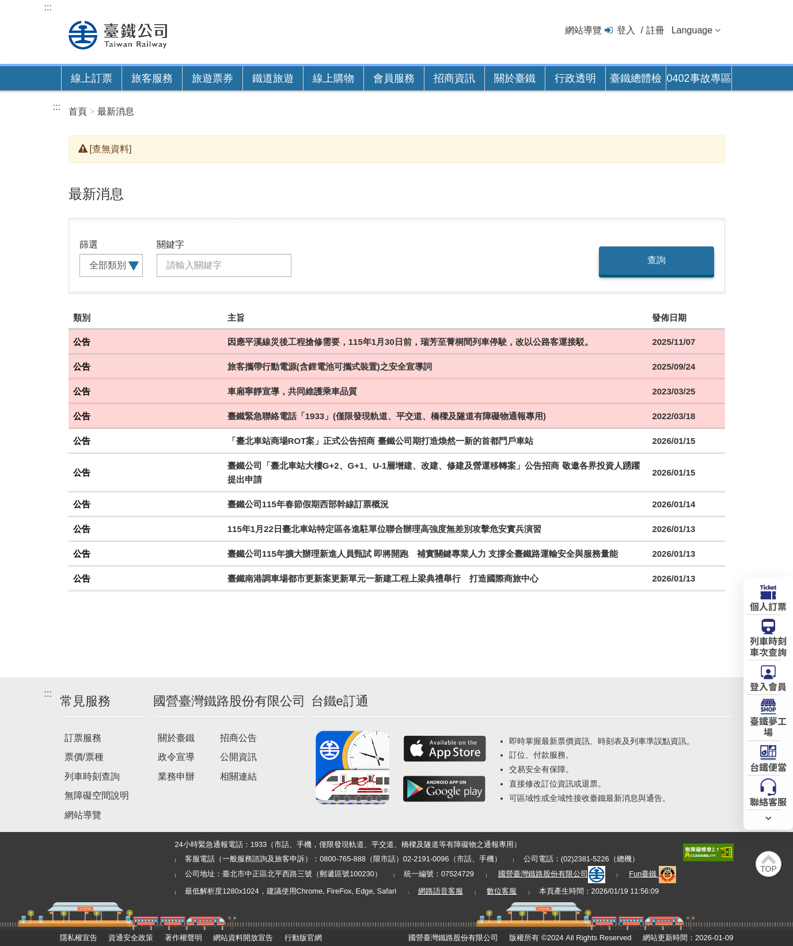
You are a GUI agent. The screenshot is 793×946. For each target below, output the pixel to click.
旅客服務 (152, 78)
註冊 (655, 30)
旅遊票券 (212, 78)
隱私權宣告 (78, 937)
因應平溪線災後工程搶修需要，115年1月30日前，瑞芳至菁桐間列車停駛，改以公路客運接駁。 (410, 342)
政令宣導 (176, 757)
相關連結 (238, 776)
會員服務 (394, 78)
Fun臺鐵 (652, 873)
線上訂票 (91, 78)
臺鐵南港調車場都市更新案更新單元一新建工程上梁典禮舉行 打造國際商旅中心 (382, 578)
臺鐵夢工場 (768, 726)
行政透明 (575, 78)
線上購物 (333, 78)
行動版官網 (303, 937)
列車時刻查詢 (92, 776)
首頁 (78, 111)
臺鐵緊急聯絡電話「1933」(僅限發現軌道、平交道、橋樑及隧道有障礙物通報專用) (386, 416)
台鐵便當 (768, 766)
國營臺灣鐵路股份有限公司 (551, 873)
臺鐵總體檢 (636, 78)
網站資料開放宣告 (243, 937)
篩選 (88, 244)
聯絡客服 (768, 801)
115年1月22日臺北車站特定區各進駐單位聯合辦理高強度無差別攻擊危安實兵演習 (384, 529)
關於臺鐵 (515, 78)
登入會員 (768, 685)
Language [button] (691, 30)
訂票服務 (82, 738)
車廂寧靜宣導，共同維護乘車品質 (292, 391)
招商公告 (238, 738)
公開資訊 (238, 757)
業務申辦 (176, 776)
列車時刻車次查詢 (768, 646)
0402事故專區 (698, 78)
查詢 (656, 260)
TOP (768, 868)
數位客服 (502, 891)
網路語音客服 (440, 891)
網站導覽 (583, 30)
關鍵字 (170, 244)
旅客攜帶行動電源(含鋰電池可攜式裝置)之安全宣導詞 (329, 366)
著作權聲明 (183, 937)
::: (48, 7)
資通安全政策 (130, 937)
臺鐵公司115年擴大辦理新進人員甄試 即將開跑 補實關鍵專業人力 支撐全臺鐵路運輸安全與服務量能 (422, 554)
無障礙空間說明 (96, 795)
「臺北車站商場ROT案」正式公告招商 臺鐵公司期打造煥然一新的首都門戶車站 (380, 441)
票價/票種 (84, 757)
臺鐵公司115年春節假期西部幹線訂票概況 (308, 504)
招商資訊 (454, 78)
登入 (626, 30)
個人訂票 (768, 605)
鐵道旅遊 (273, 78)
